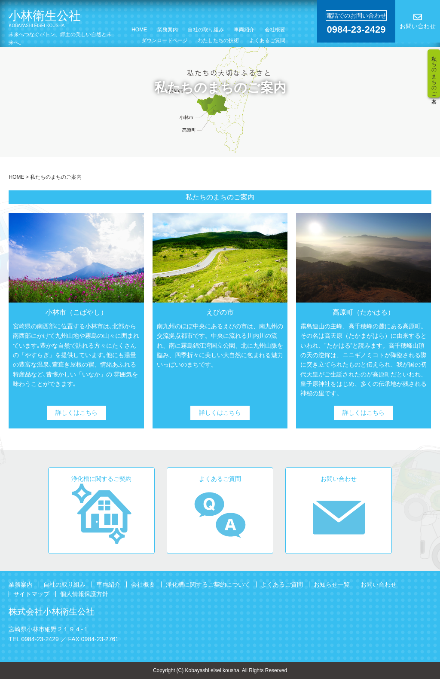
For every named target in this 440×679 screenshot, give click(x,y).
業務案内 (167, 30)
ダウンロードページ (164, 40)
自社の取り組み (206, 30)
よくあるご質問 (267, 40)
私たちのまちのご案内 (434, 73)
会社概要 (275, 30)
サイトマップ (31, 593)
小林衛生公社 (59, 18)
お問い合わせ (379, 584)
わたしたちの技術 (218, 40)
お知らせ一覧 (332, 584)
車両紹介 (244, 30)
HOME (139, 30)
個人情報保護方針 (84, 593)
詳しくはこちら (76, 412)
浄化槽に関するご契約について (208, 584)
